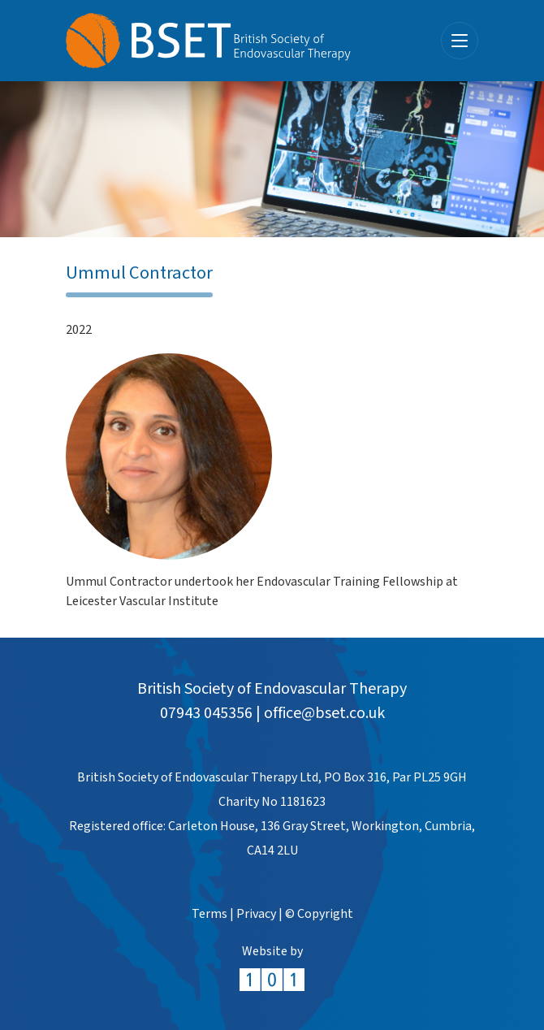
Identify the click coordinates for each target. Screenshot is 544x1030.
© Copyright (319, 914)
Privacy (256, 914)
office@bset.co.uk (324, 713)
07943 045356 (206, 713)
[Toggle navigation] (459, 40)
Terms (209, 914)
